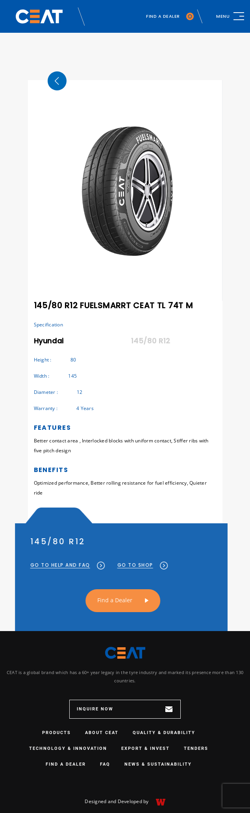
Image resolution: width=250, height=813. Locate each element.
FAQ (105, 764)
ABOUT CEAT (102, 732)
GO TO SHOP (128, 565)
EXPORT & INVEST (145, 748)
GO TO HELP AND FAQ (53, 565)
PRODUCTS (56, 732)
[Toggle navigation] (230, 16)
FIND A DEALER (170, 16)
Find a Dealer (100, 600)
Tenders (196, 748)
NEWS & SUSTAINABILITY (158, 764)
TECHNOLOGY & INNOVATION (68, 748)
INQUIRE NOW (125, 709)
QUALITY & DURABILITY (164, 732)
